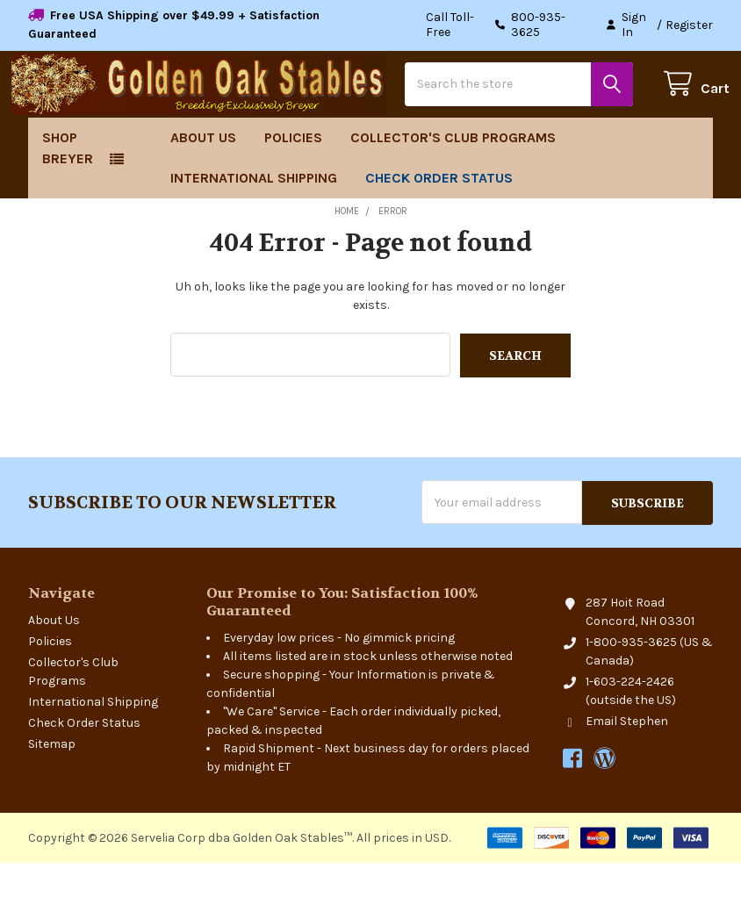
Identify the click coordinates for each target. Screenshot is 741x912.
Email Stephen (627, 770)
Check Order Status (439, 228)
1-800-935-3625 (631, 691)
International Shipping (253, 228)
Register (689, 25)
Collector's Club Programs (453, 188)
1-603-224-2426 (630, 730)
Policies (293, 188)
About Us (203, 188)
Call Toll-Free (506, 25)
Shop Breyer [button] (67, 199)
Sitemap (52, 793)
